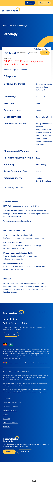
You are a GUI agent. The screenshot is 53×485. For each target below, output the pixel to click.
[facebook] (39, 313)
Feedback (6, 426)
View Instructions (16, 269)
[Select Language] (40, 481)
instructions (26, 221)
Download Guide (18, 259)
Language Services (10, 422)
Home (5, 25)
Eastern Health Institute (12, 402)
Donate (29, 3)
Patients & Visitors (10, 410)
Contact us (7, 398)
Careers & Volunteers (11, 406)
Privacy (5, 414)
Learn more (10, 334)
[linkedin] (44, 313)
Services (13, 25)
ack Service (12, 292)
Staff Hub (6, 418)
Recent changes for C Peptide (15, 69)
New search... (8, 58)
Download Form (37, 238)
